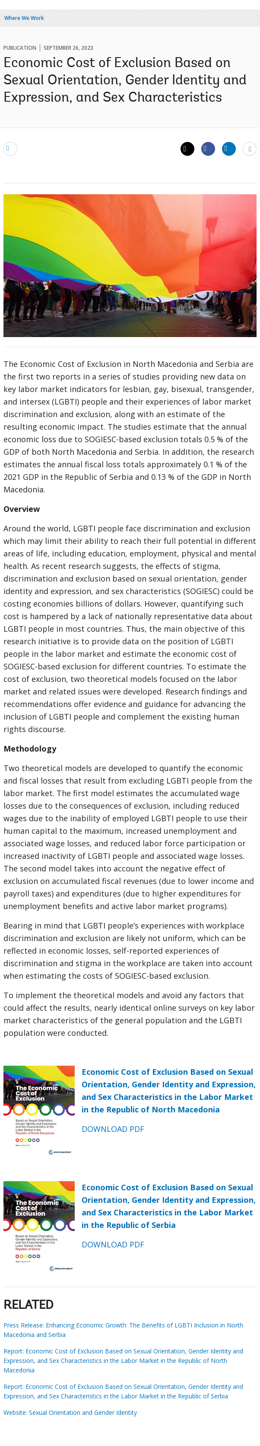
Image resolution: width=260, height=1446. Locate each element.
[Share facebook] (208, 148)
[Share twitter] (187, 148)
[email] (10, 148)
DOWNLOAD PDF (113, 1129)
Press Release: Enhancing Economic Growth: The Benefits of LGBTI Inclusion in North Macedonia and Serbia (123, 1330)
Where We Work (24, 18)
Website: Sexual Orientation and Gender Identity (70, 1412)
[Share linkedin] (229, 148)
